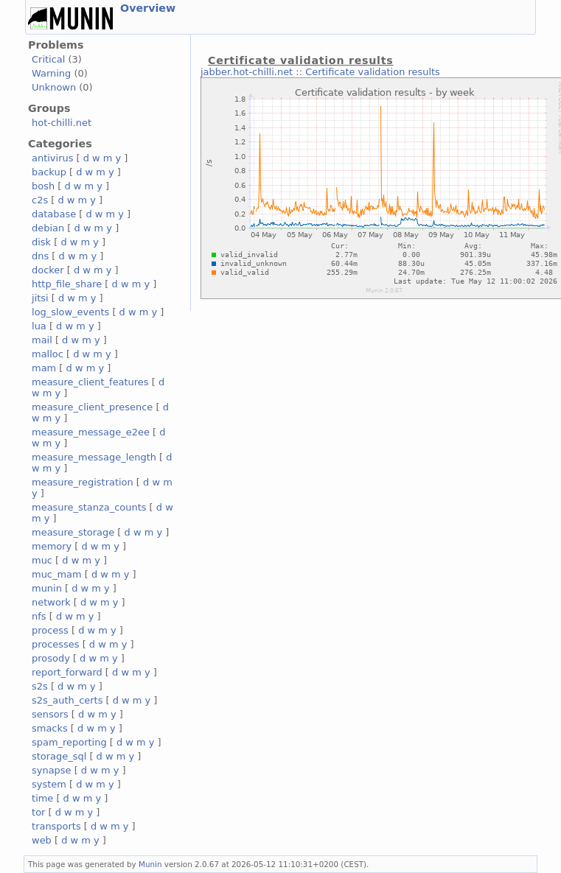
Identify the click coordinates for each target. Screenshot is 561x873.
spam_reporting (69, 742)
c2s (40, 200)
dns (40, 256)
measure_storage (73, 532)
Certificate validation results (372, 71)
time (42, 798)
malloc (47, 354)
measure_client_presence (92, 407)
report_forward (67, 672)
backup (49, 172)
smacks (50, 728)
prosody (51, 658)
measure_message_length (94, 457)
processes (56, 644)
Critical (48, 59)
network (51, 602)
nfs (39, 616)
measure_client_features (90, 382)
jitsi (40, 298)
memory (52, 546)
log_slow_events (70, 312)
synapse (52, 770)
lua (39, 326)
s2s (40, 686)
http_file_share (67, 284)
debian (48, 228)
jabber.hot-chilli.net (247, 71)
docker (48, 270)
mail (42, 340)
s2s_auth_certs (67, 700)
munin (47, 588)
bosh (43, 186)
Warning (51, 73)
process (50, 630)
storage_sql (59, 756)
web (42, 840)
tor (38, 812)
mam (44, 368)
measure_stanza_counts (89, 507)
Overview (147, 8)
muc (42, 560)
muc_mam (57, 574)
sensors (50, 714)
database (54, 214)
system (49, 784)
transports (56, 826)
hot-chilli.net (61, 122)
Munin (150, 864)
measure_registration (82, 482)
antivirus (52, 158)
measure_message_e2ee (91, 432)
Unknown (54, 87)
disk (41, 242)
